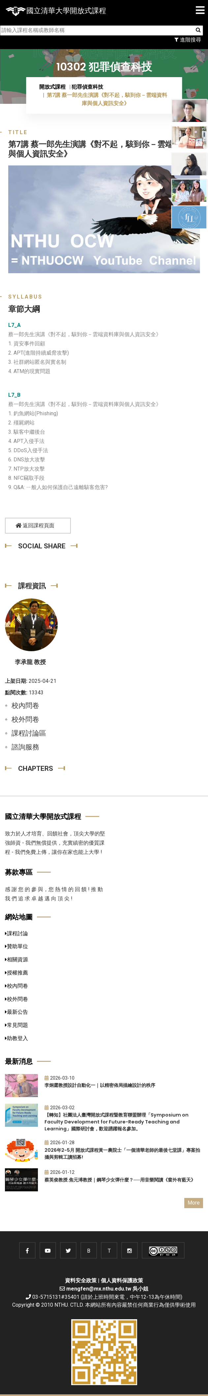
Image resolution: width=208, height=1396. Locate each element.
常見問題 (16, 1025)
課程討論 (16, 933)
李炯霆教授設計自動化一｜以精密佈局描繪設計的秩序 (100, 1085)
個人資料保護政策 (122, 1280)
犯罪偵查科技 (87, 87)
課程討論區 (29, 733)
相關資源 (16, 959)
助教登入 (16, 1038)
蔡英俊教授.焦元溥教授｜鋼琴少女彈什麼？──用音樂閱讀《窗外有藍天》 (120, 1180)
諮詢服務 (25, 747)
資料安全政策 (81, 1280)
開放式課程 (52, 87)
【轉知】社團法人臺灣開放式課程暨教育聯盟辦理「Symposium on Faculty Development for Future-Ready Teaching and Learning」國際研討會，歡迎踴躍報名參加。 (117, 1122)
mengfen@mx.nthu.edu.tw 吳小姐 (107, 1289)
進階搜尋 (187, 40)
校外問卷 (25, 719)
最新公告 (16, 1012)
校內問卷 (25, 706)
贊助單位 (16, 946)
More (194, 1203)
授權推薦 (16, 973)
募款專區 (19, 872)
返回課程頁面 (34, 525)
